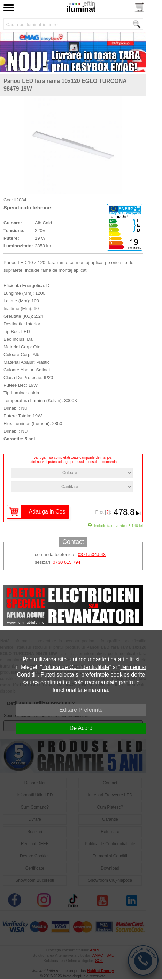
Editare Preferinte (81, 710)
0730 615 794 (66, 562)
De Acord (81, 728)
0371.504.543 (92, 554)
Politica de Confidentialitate (75, 667)
